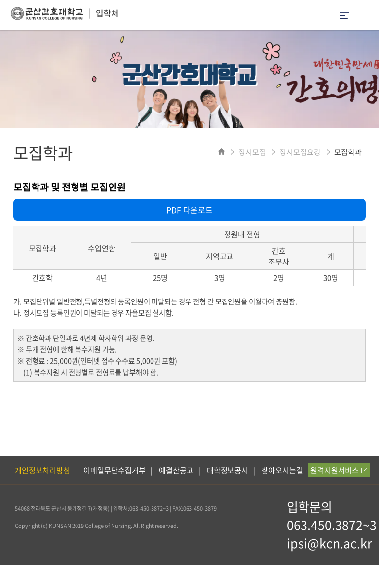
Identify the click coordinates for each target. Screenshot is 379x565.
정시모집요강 (300, 152)
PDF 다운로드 (189, 210)
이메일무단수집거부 (114, 470)
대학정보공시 (227, 470)
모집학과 (348, 152)
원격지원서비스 (338, 470)
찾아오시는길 (282, 470)
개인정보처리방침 (42, 470)
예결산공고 (176, 470)
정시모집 (252, 152)
